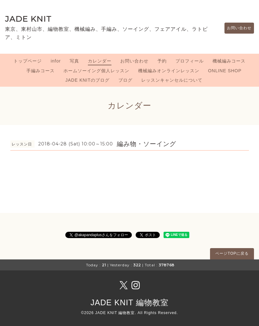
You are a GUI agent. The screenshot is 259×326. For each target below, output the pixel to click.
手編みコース (40, 70)
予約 (162, 60)
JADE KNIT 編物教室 (129, 302)
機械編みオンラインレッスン (168, 70)
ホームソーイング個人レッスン (96, 70)
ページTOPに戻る (231, 253)
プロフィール (189, 60)
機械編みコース (229, 60)
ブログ (125, 80)
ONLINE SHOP (225, 70)
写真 (74, 60)
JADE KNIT (28, 19)
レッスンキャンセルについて (171, 80)
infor (56, 60)
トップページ (27, 60)
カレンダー (99, 60)
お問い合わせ (236, 27)
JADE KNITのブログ (87, 80)
